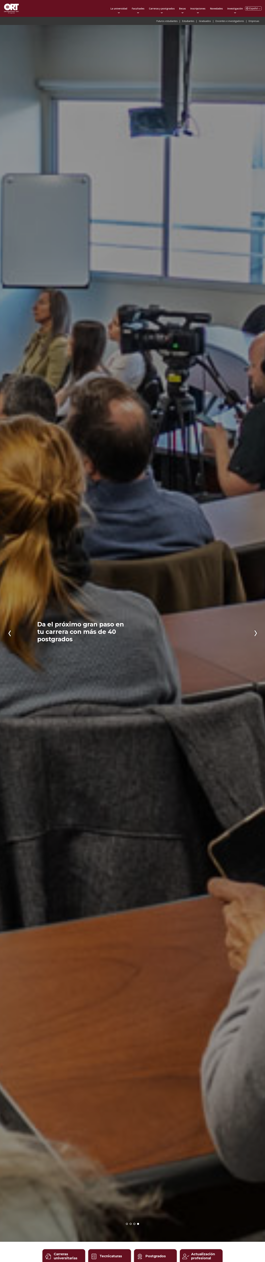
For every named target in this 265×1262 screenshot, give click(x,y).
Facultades (138, 8)
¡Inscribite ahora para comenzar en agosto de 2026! (131, 1224)
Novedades (216, 8)
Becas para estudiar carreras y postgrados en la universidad (134, 1224)
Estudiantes (188, 21)
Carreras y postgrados (162, 8)
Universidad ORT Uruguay (11, 8)
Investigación (235, 8)
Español (253, 8)
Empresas (254, 21)
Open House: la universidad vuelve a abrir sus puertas (127, 1224)
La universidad (119, 8)
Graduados (205, 21)
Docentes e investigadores (229, 21)
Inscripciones (197, 8)
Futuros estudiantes (167, 21)
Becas (182, 8)
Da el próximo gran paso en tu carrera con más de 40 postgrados (80, 631)
